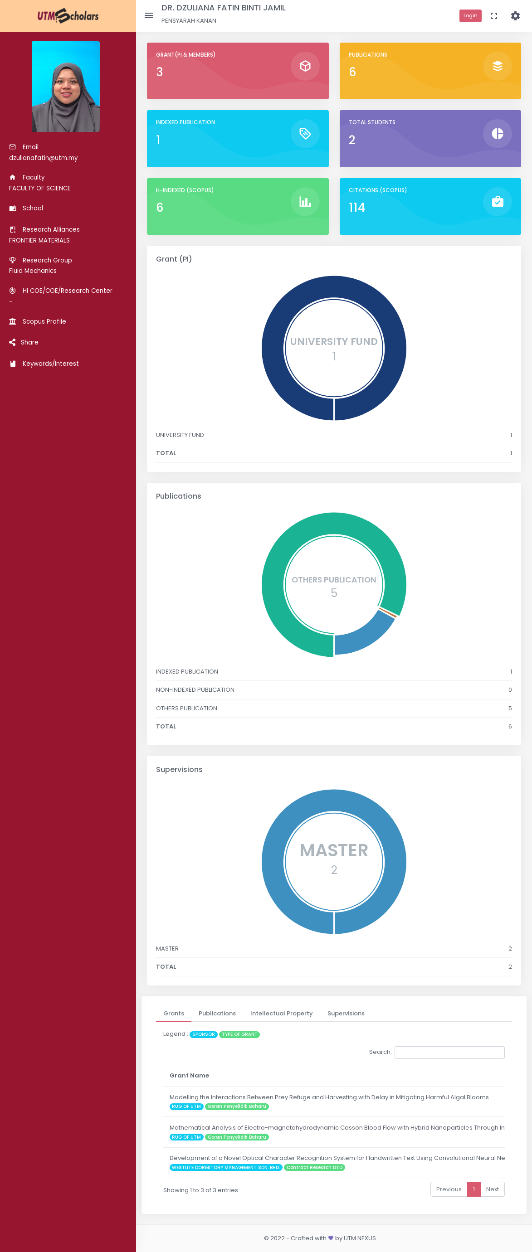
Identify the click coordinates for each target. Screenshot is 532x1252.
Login (471, 15)
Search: (437, 1052)
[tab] (173, 1013)
